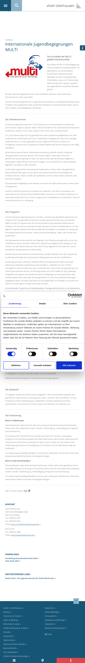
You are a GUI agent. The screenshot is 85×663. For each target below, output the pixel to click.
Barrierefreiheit (9, 648)
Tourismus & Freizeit (12, 616)
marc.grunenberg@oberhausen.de (25, 524)
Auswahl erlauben (42, 365)
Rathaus (6, 612)
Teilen (48, 634)
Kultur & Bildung (10, 620)
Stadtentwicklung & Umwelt (15, 628)
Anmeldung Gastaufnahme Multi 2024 (21, 558)
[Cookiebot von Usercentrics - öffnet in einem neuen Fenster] (70, 295)
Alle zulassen (69, 365)
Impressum (8, 636)
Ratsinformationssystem (55, 628)
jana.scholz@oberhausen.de (22, 535)
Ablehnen (16, 365)
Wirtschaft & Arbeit (11, 624)
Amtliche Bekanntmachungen (16, 656)
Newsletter (49, 624)
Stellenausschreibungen (55, 620)
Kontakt (6, 632)
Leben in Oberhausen (12, 608)
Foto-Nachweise (10, 652)
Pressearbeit (50, 616)
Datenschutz (8, 640)
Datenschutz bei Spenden (14, 644)
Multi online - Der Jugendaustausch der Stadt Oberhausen (29, 578)
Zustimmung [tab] (15, 303)
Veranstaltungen (52, 612)
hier (26, 491)
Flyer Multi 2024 (12, 561)
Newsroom (49, 608)
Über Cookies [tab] (70, 303)
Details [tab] (42, 303)
